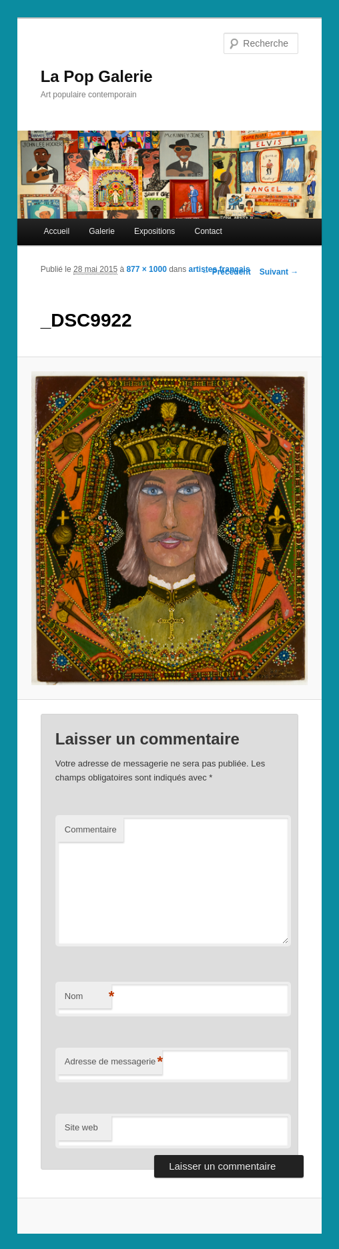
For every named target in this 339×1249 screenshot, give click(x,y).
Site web (81, 1127)
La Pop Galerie (97, 76)
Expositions (154, 231)
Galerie (102, 231)
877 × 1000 (146, 269)
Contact (208, 231)
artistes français (219, 269)
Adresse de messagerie (114, 1062)
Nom (88, 996)
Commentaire (91, 829)
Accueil (56, 231)
